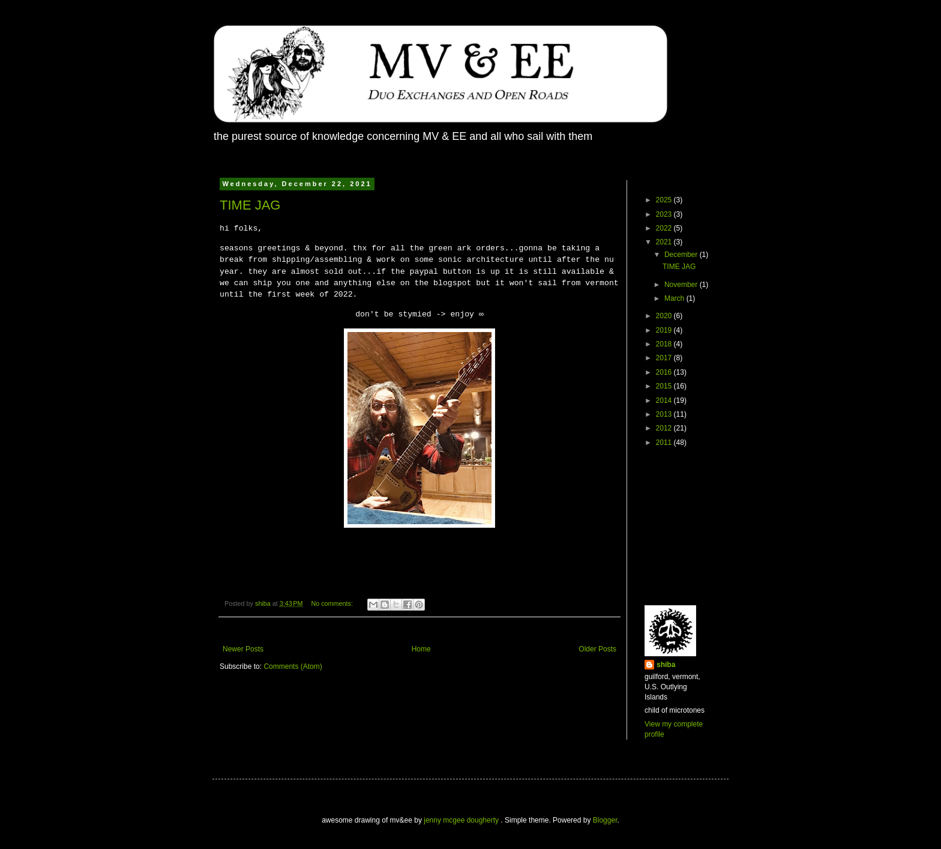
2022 (665, 228)
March (675, 298)
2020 (665, 316)
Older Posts (597, 649)
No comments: (333, 603)
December (682, 254)
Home (421, 649)
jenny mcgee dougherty (462, 820)
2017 (665, 358)
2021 (665, 242)
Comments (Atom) (292, 666)
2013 (665, 414)
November (682, 284)
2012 (665, 428)
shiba (666, 664)
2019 (665, 330)
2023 (665, 214)
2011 (665, 442)
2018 (665, 344)
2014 (665, 400)
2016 (665, 372)
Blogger (605, 820)
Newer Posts (243, 649)
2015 (665, 386)
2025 (665, 200)
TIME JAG (250, 205)
